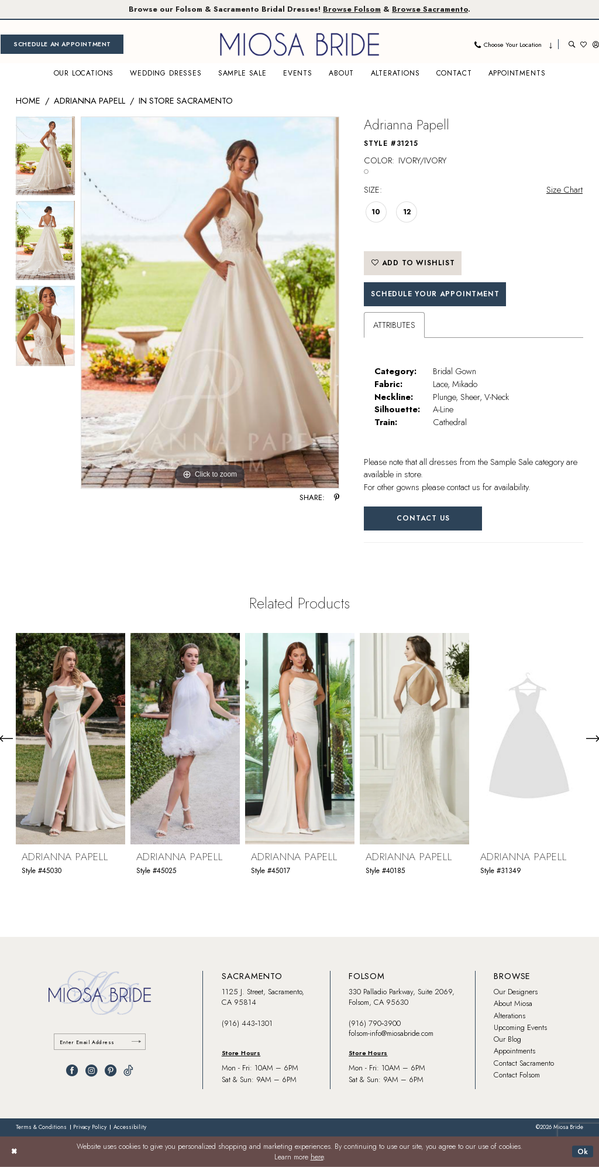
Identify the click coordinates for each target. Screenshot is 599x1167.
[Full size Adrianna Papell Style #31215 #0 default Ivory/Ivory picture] (210, 302)
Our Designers (516, 991)
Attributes (394, 325)
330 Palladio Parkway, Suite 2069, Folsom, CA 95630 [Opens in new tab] (402, 997)
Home (28, 100)
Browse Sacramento (430, 9)
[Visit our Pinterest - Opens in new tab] (110, 1070)
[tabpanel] (45, 159)
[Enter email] (100, 1041)
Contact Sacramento (524, 1063)
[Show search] (572, 44)
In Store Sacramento (186, 100)
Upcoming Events (520, 1027)
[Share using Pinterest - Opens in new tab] (336, 498)
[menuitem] (62, 44)
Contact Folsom (517, 1074)
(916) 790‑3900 (375, 1023)
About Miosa (513, 1003)
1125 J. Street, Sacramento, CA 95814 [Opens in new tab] (263, 997)
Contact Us (423, 518)
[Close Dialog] (14, 1152)
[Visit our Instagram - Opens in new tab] (91, 1070)
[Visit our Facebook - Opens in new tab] (72, 1070)
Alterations (509, 1015)
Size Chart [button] (564, 189)
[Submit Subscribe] (136, 1041)
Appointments (514, 1050)
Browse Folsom (352, 9)
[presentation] (70, 738)
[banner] (299, 44)
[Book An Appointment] (62, 44)
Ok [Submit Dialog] (583, 1151)
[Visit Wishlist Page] (583, 44)
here (317, 1157)
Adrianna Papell (89, 100)
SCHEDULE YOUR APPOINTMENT (435, 294)
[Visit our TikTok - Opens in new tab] (128, 1070)
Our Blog (507, 1039)
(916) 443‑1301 (247, 1023)
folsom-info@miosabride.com (391, 1033)
